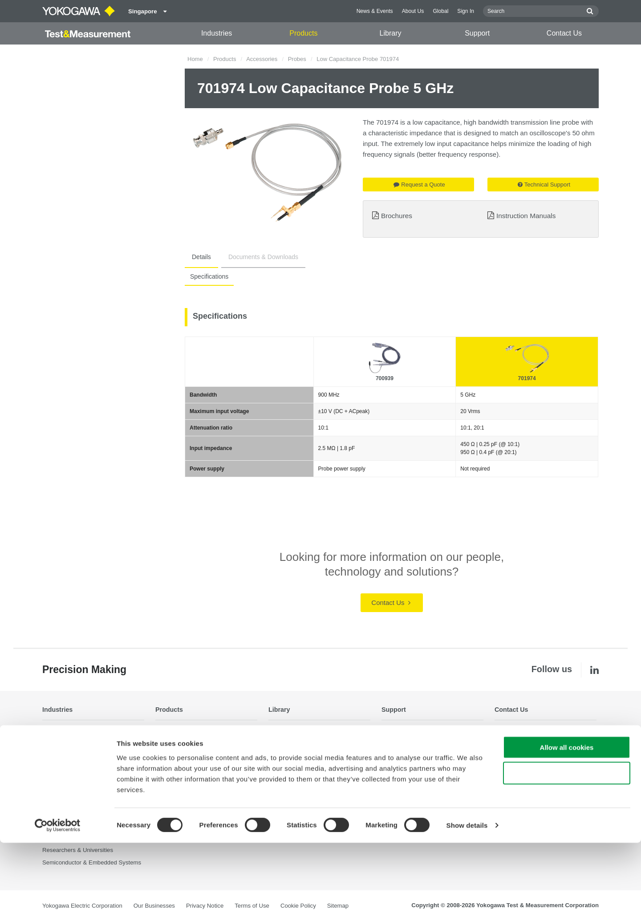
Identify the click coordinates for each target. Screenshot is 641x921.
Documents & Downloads (253, 256)
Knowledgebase (402, 766)
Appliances (56, 741)
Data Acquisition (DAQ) (185, 754)
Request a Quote (419, 184)
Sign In (465, 11)
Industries (216, 33)
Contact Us (564, 33)
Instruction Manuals (526, 215)
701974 (527, 378)
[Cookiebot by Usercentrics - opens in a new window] (58, 903)
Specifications (207, 276)
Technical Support (544, 184)
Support (477, 33)
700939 (385, 378)
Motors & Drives (63, 790)
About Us (413, 11)
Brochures (396, 215)
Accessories (261, 59)
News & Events (375, 11)
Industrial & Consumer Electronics (86, 778)
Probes (297, 59)
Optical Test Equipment (185, 729)
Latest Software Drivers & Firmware (427, 741)
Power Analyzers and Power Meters (201, 741)
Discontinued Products (410, 790)
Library (391, 33)
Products (303, 33)
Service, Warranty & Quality (417, 754)
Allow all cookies (567, 825)
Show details (467, 903)
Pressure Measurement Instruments (202, 797)
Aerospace (56, 729)
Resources (282, 741)
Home (195, 59)
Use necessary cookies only (566, 851)
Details (197, 256)
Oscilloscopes (173, 766)
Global (440, 11)
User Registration (404, 778)
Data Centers (59, 754)
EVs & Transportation (70, 766)
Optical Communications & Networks (90, 802)
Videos (277, 754)
